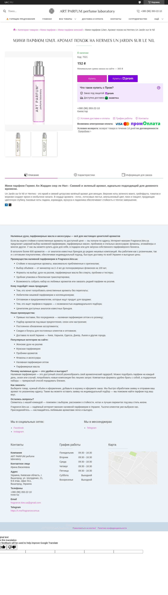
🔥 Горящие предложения (20, 19)
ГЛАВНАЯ (47, 19)
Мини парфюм (48, 29)
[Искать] (4, 11)
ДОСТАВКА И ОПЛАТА (92, 19)
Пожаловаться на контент (84, 528)
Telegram (91, 428)
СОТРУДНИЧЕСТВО (138, 19)
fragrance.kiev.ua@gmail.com (26, 502)
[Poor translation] (12, 547)
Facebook (19, 428)
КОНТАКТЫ (116, 19)
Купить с (123, 78)
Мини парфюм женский (70, 29)
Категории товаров (28, 29)
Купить (92, 78)
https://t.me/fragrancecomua (25, 510)
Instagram (19, 431)
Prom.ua (98, 525)
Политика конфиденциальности (112, 528)
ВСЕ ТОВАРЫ (65, 19)
